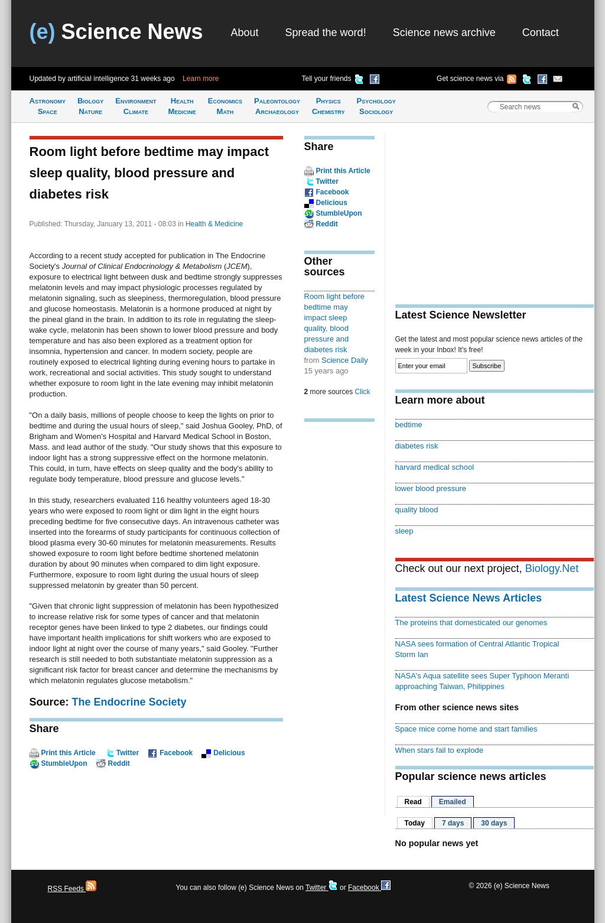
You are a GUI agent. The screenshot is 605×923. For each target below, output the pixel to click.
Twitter (127, 753)
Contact (540, 32)
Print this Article (68, 753)
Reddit (119, 763)
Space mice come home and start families (466, 728)
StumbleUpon (64, 763)
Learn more (201, 78)
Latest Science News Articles (468, 598)
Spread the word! (325, 32)
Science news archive (444, 32)
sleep (404, 530)
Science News (116, 32)
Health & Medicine (214, 224)
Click (362, 392)
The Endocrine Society (129, 702)
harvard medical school (434, 467)
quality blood (416, 509)
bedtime (408, 424)
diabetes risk (416, 445)
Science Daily (344, 360)
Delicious (229, 753)
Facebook (176, 753)
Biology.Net (552, 568)
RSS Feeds (72, 889)
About (245, 32)
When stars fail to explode (439, 750)
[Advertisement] (339, 614)
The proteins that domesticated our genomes (471, 622)
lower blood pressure (431, 488)
